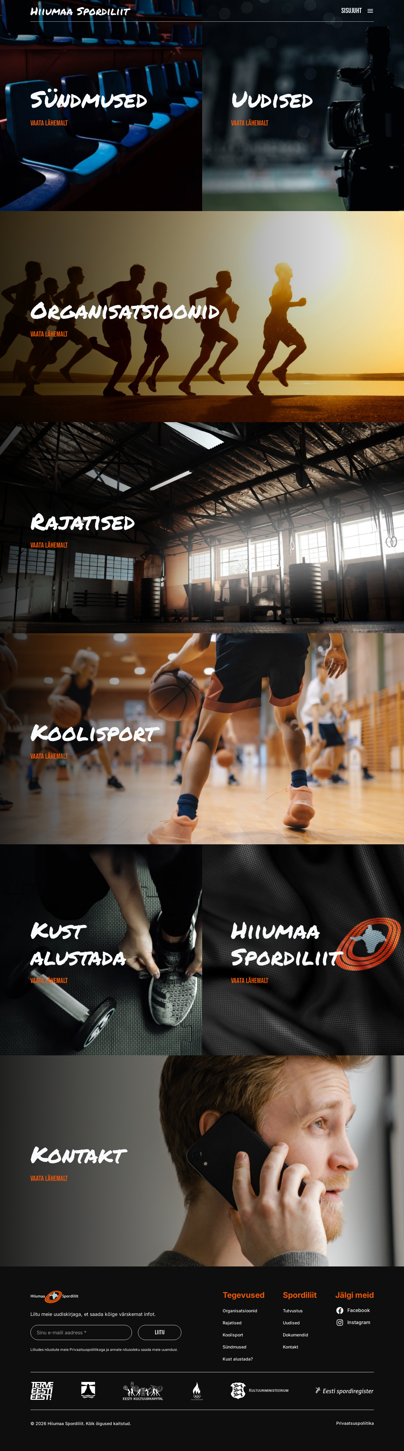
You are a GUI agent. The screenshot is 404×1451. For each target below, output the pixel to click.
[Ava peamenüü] (370, 10)
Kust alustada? (238, 1358)
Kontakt (77, 1154)
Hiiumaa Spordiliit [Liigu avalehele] (79, 11)
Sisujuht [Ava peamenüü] (351, 10)
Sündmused (88, 98)
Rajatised (82, 520)
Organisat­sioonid (125, 309)
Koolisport (93, 732)
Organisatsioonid (240, 1310)
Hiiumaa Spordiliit (285, 942)
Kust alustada (78, 942)
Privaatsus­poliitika (355, 1423)
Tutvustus (293, 1310)
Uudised (272, 98)
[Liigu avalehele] (54, 1297)
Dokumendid (295, 1334)
